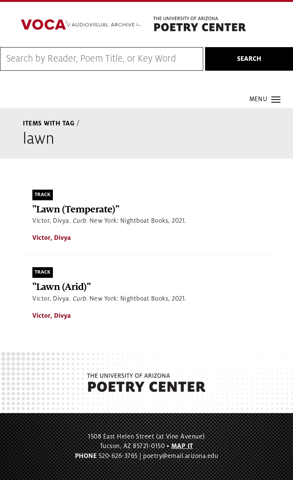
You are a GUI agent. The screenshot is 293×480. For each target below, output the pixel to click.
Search (249, 58)
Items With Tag (49, 123)
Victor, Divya (51, 237)
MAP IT (182, 446)
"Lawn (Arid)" (61, 287)
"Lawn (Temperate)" (75, 209)
